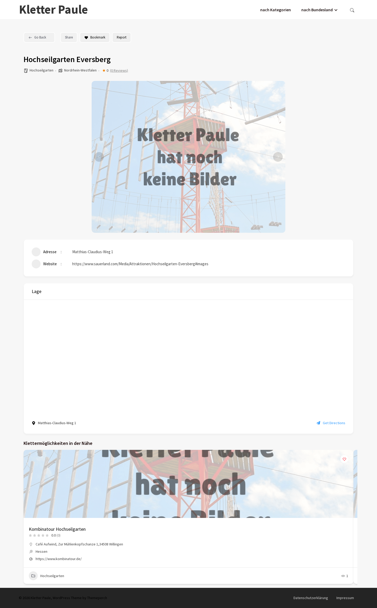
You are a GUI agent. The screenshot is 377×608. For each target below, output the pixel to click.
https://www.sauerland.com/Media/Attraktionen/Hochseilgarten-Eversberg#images (140, 263)
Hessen (41, 551)
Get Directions (331, 423)
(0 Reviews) (119, 70)
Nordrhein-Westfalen (80, 70)
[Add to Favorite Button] (344, 459)
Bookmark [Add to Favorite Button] (94, 37)
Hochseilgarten (41, 70)
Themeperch (97, 597)
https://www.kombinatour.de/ (59, 558)
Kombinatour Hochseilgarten (57, 529)
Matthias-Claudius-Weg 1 (92, 251)
